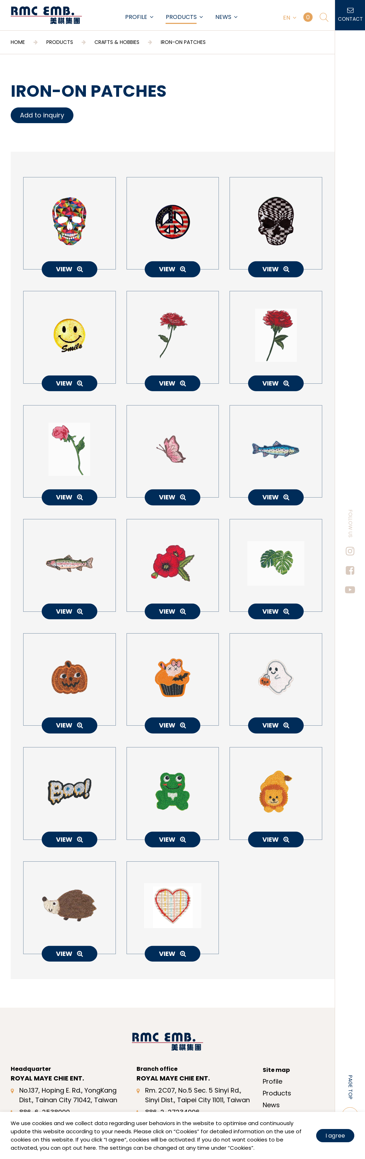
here (90, 1148)
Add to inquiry (42, 115)
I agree (335, 1136)
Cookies (186, 1131)
